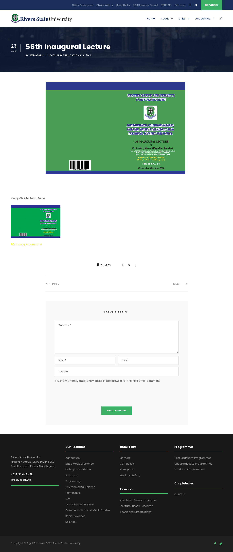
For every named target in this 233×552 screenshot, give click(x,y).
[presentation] (80, 394)
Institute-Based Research (136, 506)
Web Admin (37, 55)
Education (71, 475)
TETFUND (166, 5)
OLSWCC (180, 494)
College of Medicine (78, 469)
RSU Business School (145, 5)
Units (182, 18)
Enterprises (127, 469)
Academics (202, 18)
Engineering (73, 481)
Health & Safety (130, 475)
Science (70, 522)
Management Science (79, 504)
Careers (125, 458)
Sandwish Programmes (189, 469)
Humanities (72, 493)
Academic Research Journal (138, 500)
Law (67, 498)
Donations (211, 5)
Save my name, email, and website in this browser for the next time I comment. (109, 381)
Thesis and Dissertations (135, 512)
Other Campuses (82, 5)
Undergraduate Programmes (193, 464)
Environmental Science (80, 487)
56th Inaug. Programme (26, 244)
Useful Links (123, 5)
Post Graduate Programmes (192, 458)
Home (151, 18)
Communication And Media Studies (87, 510)
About (165, 18)
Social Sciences (75, 516)
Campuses (127, 464)
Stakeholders (105, 5)
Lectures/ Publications (65, 55)
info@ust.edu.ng (21, 479)
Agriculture (72, 458)
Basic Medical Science (79, 464)
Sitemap (180, 5)
